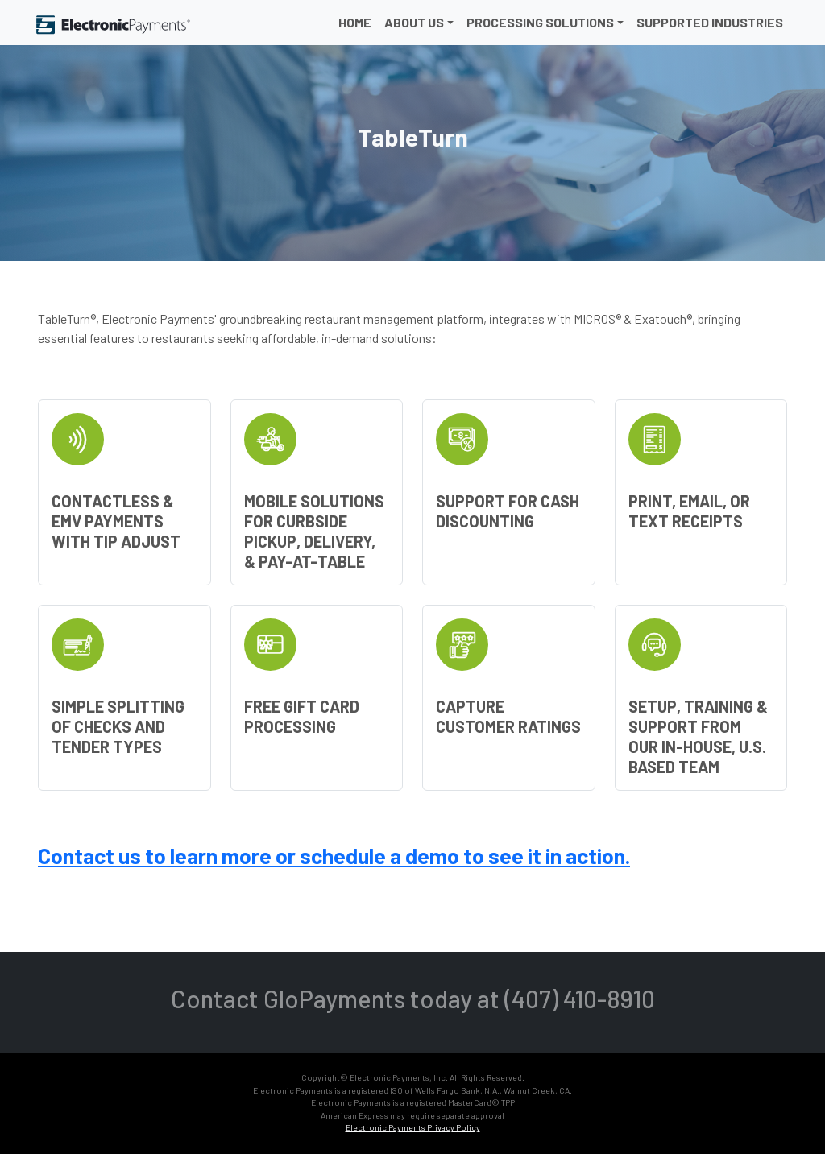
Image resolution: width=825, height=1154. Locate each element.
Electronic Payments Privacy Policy (413, 1127)
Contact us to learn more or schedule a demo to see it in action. (334, 855)
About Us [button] (414, 22)
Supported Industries (709, 22)
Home (354, 22)
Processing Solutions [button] (540, 22)
